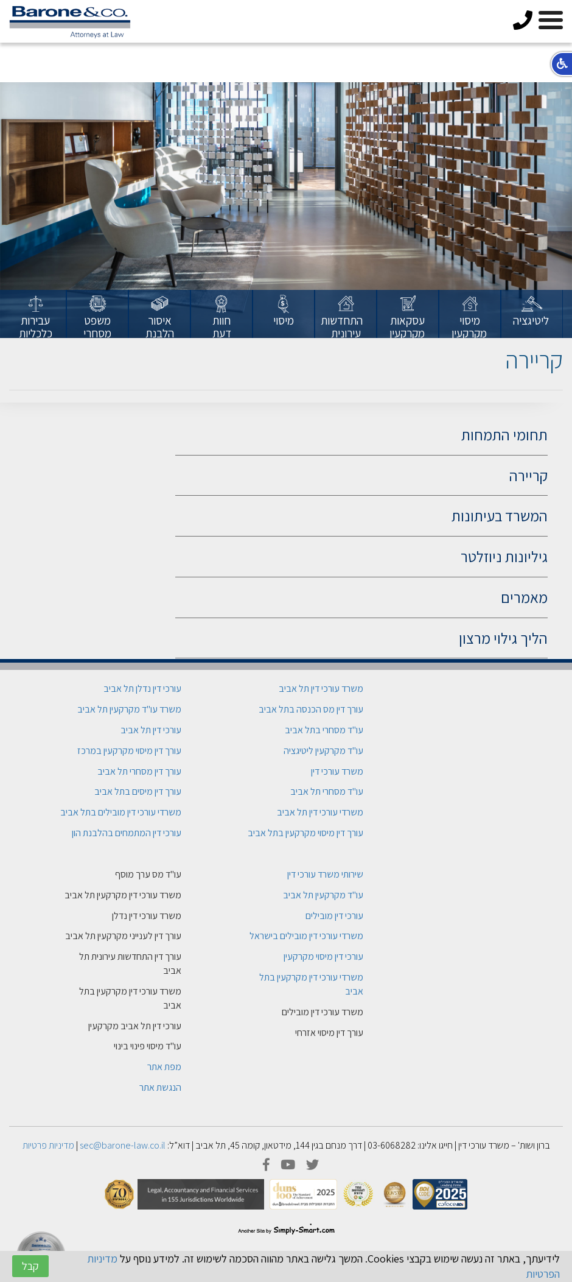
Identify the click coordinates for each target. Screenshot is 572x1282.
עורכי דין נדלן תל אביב (142, 688)
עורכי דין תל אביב (150, 730)
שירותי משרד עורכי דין (325, 874)
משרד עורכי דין (337, 771)
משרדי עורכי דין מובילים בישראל (306, 935)
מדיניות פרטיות (48, 1145)
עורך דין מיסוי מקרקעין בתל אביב (305, 832)
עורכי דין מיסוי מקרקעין (323, 956)
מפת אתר (164, 1066)
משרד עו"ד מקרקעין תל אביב (129, 709)
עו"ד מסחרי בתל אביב (324, 730)
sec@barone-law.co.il (123, 1145)
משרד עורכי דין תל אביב (321, 688)
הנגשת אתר (160, 1087)
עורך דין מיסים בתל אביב (137, 791)
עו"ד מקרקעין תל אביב (323, 895)
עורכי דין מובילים (334, 915)
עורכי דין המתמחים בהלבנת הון (126, 832)
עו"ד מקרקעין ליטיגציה (323, 750)
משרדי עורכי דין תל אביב (320, 812)
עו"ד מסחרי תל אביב (326, 791)
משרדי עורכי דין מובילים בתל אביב (120, 812)
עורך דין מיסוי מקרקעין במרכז (129, 750)
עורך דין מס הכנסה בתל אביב (311, 709)
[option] (532, 315)
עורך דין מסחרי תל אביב (139, 771)
